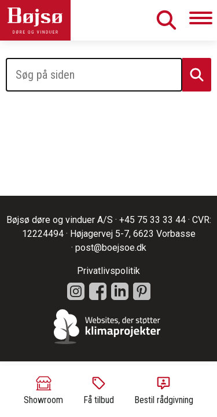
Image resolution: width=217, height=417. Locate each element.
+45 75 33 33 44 (152, 219)
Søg (166, 20)
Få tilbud (98, 390)
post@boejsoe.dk (110, 247)
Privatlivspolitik (108, 270)
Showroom (43, 390)
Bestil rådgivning (163, 390)
